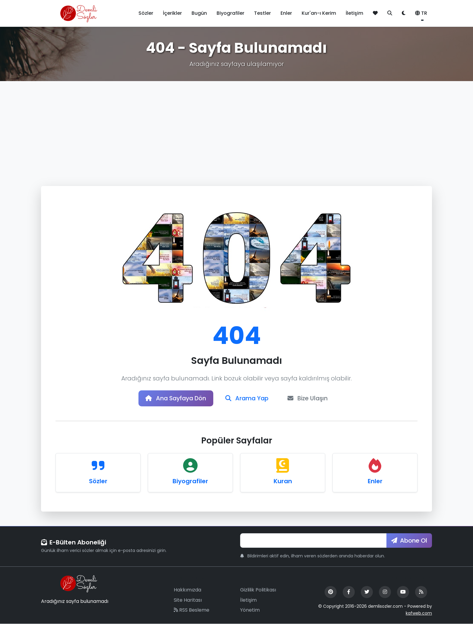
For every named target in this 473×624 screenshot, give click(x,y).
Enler (286, 13)
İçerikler (172, 13)
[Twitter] (367, 592)
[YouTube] (403, 592)
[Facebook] (349, 592)
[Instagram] (385, 592)
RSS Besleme (191, 610)
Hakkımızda (187, 590)
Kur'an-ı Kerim (319, 13)
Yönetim (250, 610)
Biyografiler (230, 13)
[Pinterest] (331, 592)
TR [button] (421, 13)
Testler (262, 13)
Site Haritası (188, 600)
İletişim (354, 13)
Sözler (145, 13)
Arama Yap (248, 398)
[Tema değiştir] (403, 13)
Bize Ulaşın (309, 398)
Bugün (199, 13)
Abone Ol (409, 541)
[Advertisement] (236, 126)
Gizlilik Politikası (258, 590)
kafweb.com (419, 613)
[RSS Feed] (421, 592)
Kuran (283, 481)
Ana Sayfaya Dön (174, 398)
